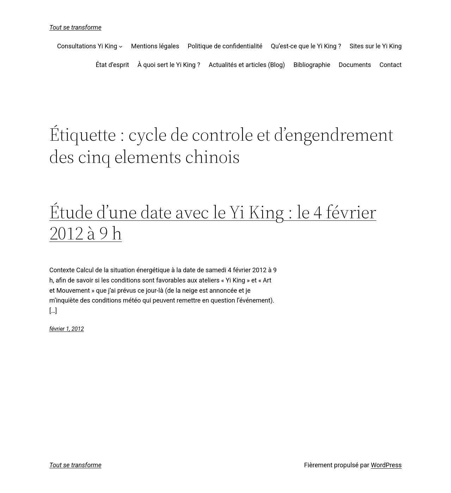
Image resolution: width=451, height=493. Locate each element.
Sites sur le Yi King (376, 46)
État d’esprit (112, 64)
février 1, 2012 (66, 328)
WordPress (386, 465)
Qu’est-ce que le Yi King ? (306, 46)
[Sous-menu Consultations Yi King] (121, 46)
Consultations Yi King (87, 46)
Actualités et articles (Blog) (247, 64)
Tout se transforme (75, 27)
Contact (390, 64)
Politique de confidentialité (224, 46)
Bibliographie (312, 64)
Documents (355, 64)
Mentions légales (155, 46)
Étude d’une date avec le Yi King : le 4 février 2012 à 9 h (212, 222)
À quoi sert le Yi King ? (168, 64)
